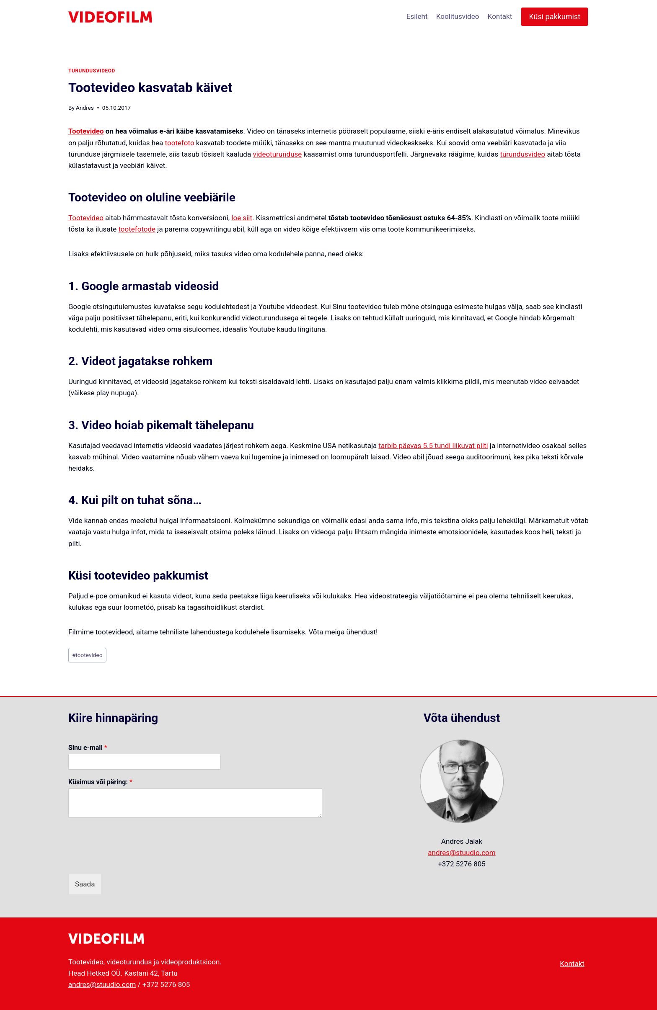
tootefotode (136, 229)
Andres (85, 107)
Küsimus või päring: (100, 782)
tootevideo (87, 655)
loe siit (241, 218)
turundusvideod (91, 71)
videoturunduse (277, 154)
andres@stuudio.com (461, 852)
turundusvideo (522, 154)
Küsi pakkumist (554, 16)
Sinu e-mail (87, 748)
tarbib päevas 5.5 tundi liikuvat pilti (433, 445)
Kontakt (500, 16)
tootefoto (179, 143)
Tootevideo (86, 131)
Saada (85, 884)
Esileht (417, 16)
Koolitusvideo (457, 16)
